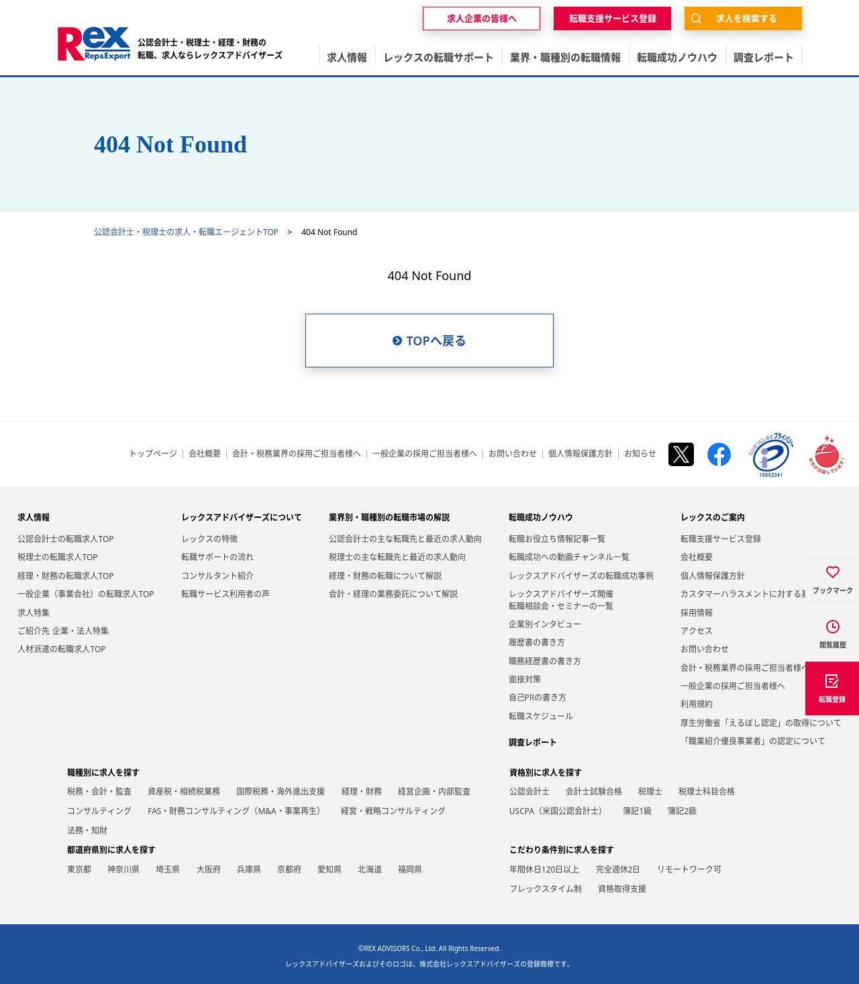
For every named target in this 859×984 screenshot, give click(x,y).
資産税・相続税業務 (184, 791)
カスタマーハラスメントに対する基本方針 (756, 594)
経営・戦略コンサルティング (393, 811)
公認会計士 (529, 791)
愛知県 (329, 869)
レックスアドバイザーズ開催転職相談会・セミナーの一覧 (561, 599)
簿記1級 (637, 811)
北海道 (370, 869)
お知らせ (640, 454)
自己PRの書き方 (538, 697)
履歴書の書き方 (537, 642)
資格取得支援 (622, 889)
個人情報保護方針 (580, 454)
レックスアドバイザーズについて (241, 517)
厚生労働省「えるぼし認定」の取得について (761, 723)
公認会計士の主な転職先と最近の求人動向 (405, 539)
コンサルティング (99, 811)
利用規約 (696, 704)
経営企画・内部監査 (434, 791)
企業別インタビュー (545, 624)
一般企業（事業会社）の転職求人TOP (85, 594)
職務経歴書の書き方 (545, 661)
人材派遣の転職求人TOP (61, 649)
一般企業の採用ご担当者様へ (424, 454)
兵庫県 (249, 869)
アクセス (696, 631)
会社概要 (205, 454)
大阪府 (209, 869)
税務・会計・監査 (99, 791)
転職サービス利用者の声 (225, 594)
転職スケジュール (541, 716)
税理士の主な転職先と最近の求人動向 (397, 557)
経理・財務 (362, 791)
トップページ (153, 454)
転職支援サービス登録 (720, 539)
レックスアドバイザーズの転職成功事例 (581, 576)
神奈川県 (123, 869)
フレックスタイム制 (545, 889)
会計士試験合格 (594, 791)
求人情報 (33, 517)
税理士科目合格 (706, 791)
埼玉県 (168, 869)
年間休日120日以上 (544, 869)
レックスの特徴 (209, 539)
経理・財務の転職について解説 (385, 576)
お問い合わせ (513, 454)
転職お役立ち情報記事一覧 (557, 539)
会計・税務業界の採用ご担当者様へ (296, 454)
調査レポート (533, 742)
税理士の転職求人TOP (57, 557)
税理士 (650, 791)
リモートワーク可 (689, 869)
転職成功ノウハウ (541, 517)
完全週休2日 (618, 869)
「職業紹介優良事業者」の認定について (752, 741)
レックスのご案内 (712, 517)
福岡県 (410, 869)
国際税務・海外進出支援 (280, 791)
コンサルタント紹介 (217, 576)
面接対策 (525, 679)
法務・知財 (87, 830)
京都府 (289, 869)
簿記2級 (682, 811)
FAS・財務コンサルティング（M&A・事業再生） (236, 811)
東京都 (79, 869)
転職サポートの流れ (217, 557)
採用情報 (696, 613)
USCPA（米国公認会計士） (558, 811)
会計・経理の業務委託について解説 (393, 594)
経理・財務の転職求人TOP (65, 576)
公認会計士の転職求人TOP (65, 539)
